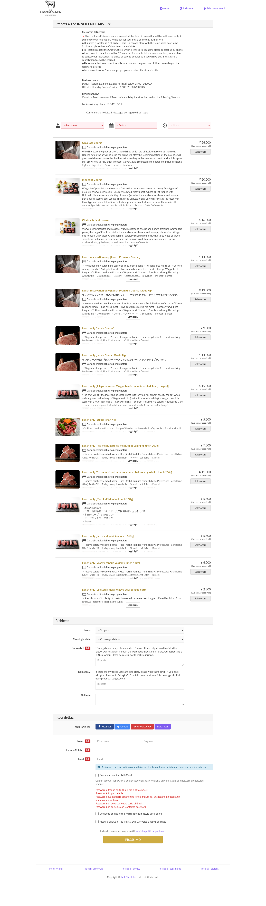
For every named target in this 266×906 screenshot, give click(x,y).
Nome (83, 741)
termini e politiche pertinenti (150, 831)
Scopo (87, 630)
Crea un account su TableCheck (114, 775)
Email (84, 759)
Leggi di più (133, 168)
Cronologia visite (81, 639)
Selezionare (201, 151)
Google (122, 726)
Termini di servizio (94, 868)
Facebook (104, 726)
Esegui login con (82, 726)
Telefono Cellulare (78, 750)
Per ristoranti (56, 868)
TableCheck (162, 726)
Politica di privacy (131, 868)
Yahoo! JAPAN (142, 726)
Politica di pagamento (170, 868)
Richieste (85, 695)
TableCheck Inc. (129, 877)
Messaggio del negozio (93, 32)
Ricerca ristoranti (210, 868)
